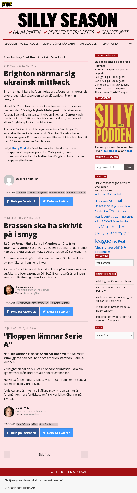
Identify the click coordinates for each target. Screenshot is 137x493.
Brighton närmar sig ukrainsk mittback (39, 77)
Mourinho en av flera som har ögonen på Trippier (114, 318)
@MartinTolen (31, 414)
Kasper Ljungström (26, 178)
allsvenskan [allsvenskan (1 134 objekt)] (101, 201)
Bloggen (10, 43)
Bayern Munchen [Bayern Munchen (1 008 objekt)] (120, 206)
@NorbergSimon (33, 293)
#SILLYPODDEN (29, 43)
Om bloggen (88, 43)
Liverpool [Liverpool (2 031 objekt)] (104, 221)
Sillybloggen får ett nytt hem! (113, 281)
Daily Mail (19, 148)
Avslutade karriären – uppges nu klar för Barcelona (114, 299)
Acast (128, 151)
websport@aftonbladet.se (111, 194)
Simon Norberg (24, 286)
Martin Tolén (23, 408)
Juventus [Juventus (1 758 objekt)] (107, 216)
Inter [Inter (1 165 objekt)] (97, 216)
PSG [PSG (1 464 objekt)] (114, 242)
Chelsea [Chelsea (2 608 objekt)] (115, 210)
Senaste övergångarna (59, 43)
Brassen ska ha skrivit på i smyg (43, 230)
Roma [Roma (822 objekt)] (110, 248)
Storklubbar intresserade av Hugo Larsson (113, 308)
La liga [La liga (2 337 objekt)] (120, 216)
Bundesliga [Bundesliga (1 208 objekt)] (101, 211)
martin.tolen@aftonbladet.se (31, 411)
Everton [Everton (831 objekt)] (127, 211)
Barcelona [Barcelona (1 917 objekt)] (103, 205)
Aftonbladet (109, 151)
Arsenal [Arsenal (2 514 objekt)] (115, 200)
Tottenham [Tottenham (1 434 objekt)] (102, 252)
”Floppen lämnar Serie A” (43, 340)
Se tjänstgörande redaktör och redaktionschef (34, 480)
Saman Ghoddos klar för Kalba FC (110, 289)
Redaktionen (110, 43)
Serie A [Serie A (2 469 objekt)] (120, 247)
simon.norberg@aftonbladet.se (32, 289)
